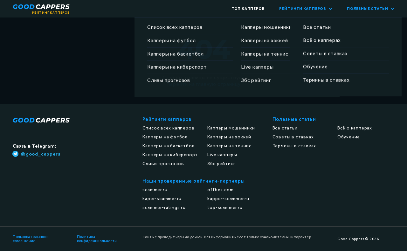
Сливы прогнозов (163, 163)
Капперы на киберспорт (170, 154)
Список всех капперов (168, 128)
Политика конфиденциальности (97, 239)
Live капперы (222, 154)
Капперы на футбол (165, 137)
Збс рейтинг (221, 163)
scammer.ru (154, 189)
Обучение (348, 137)
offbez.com (220, 189)
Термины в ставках (294, 146)
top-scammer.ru (224, 207)
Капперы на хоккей (229, 137)
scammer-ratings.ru (163, 207)
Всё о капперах (354, 128)
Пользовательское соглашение (30, 239)
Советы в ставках (293, 137)
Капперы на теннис (229, 146)
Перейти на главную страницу (203, 84)
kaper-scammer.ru (162, 198)
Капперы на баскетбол (168, 146)
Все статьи (285, 128)
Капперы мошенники (231, 128)
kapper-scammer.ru (228, 198)
